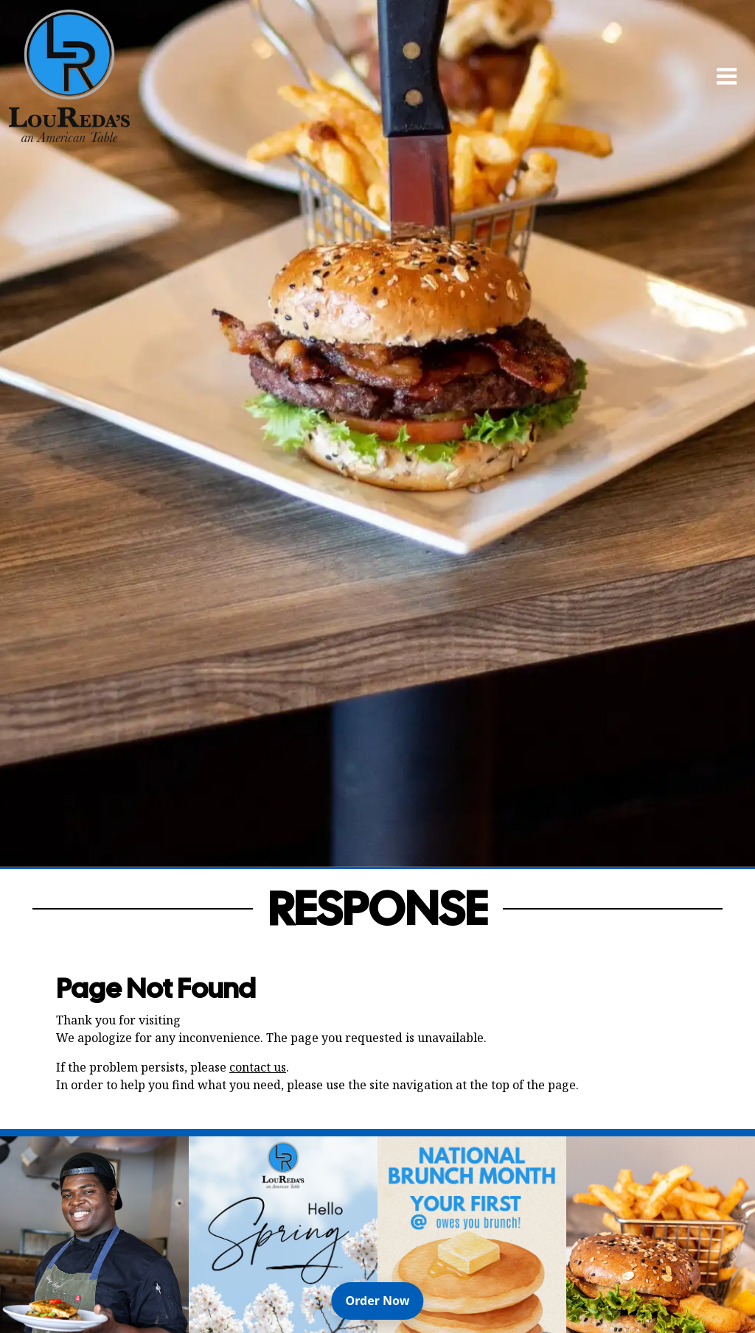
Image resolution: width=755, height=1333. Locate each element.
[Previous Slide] (23, 1256)
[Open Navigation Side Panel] (720, 76)
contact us (257, 1067)
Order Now (385, 1300)
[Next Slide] (731, 1256)
